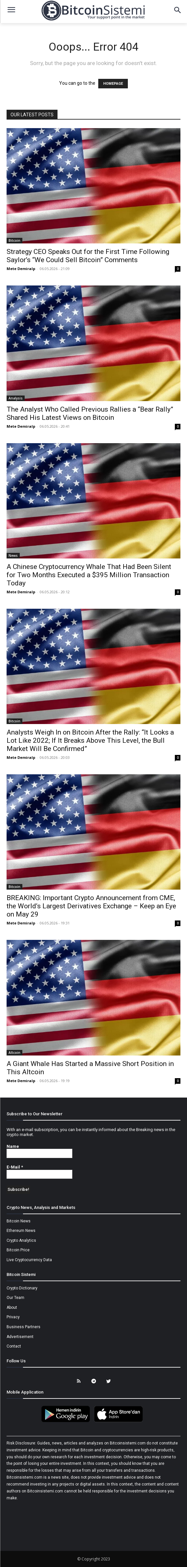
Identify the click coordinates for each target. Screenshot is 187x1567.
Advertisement (20, 1336)
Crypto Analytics (21, 1240)
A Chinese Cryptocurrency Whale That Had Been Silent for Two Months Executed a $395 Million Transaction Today (89, 575)
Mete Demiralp (21, 268)
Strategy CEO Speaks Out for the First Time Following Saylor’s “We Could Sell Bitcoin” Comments (88, 256)
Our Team (15, 1297)
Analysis (16, 398)
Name (13, 1146)
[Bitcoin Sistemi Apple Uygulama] (120, 1421)
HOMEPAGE (113, 83)
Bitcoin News (19, 1221)
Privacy (13, 1317)
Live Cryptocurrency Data (29, 1260)
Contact (14, 1346)
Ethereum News (21, 1230)
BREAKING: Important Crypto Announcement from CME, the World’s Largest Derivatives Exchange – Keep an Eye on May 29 (91, 906)
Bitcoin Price (18, 1250)
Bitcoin (14, 240)
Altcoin (14, 1052)
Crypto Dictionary (22, 1288)
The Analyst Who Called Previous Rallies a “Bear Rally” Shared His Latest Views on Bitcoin (90, 413)
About (12, 1307)
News (13, 555)
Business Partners (23, 1327)
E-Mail (15, 1167)
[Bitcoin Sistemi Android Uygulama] (67, 1421)
